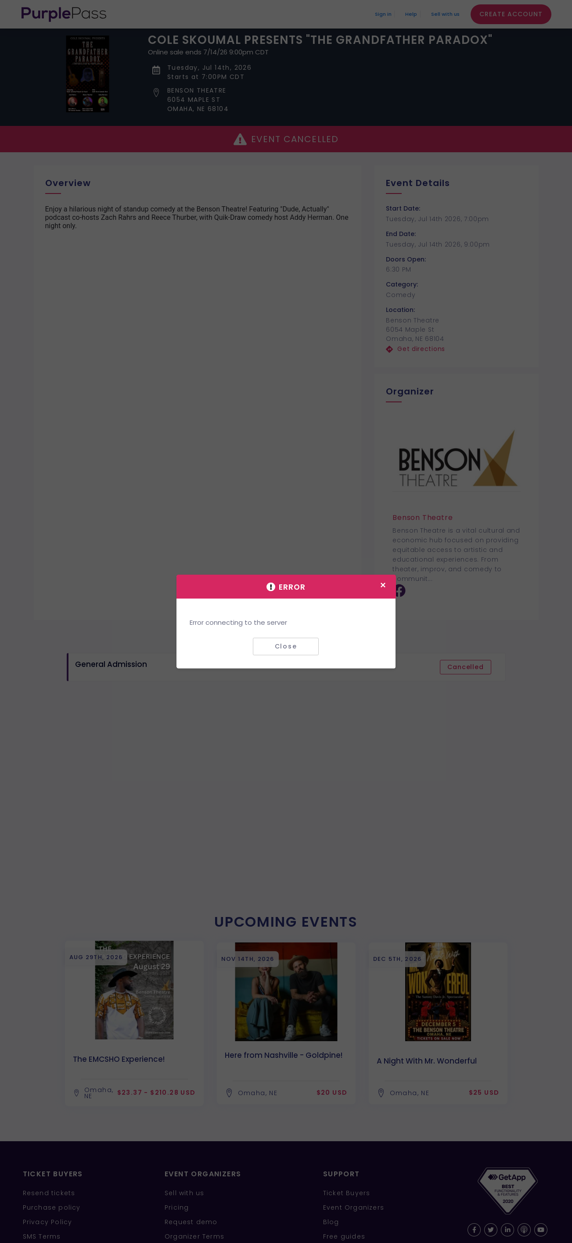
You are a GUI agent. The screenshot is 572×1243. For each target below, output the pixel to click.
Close (286, 646)
